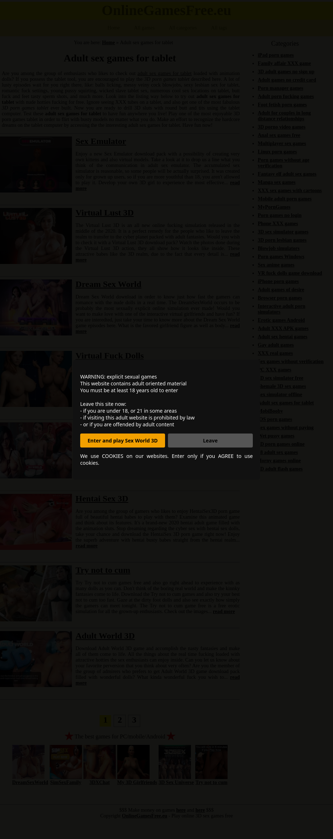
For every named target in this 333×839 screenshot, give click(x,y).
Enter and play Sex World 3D (123, 440)
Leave (210, 440)
